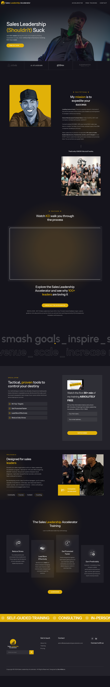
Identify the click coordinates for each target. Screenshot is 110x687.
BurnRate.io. (61, 669)
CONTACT (103, 3)
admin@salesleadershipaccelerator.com (70, 643)
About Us (43, 643)
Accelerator (77, 3)
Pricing (42, 648)
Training (43, 646)
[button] (15, 45)
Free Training (91, 3)
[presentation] (82, 426)
